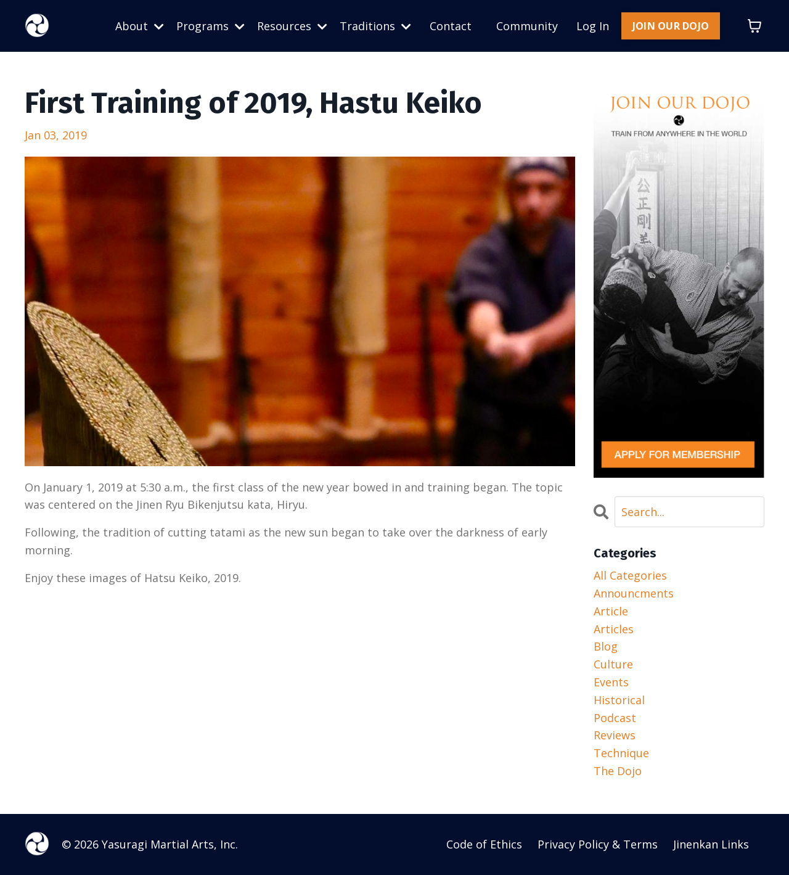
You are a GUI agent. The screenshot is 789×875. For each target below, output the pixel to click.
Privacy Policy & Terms (598, 844)
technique (621, 753)
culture (613, 664)
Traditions (375, 25)
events (611, 682)
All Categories (630, 576)
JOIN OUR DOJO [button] (670, 26)
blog (606, 646)
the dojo (618, 770)
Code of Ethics (484, 844)
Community (527, 25)
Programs (210, 25)
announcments (634, 593)
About (139, 25)
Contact (451, 25)
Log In (592, 25)
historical (619, 699)
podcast (615, 717)
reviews (615, 735)
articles (614, 629)
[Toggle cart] (754, 26)
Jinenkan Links (711, 844)
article (611, 611)
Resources (292, 25)
